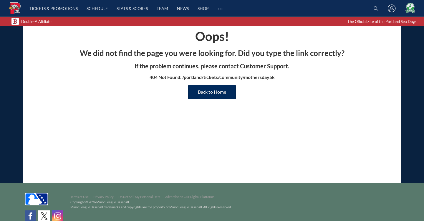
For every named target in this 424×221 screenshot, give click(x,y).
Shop (203, 8)
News (183, 8)
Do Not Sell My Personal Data (139, 197)
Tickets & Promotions (53, 8)
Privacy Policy (103, 197)
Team (162, 8)
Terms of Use (79, 197)
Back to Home (212, 92)
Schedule (97, 8)
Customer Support (264, 66)
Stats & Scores (132, 8)
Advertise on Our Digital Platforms (189, 197)
